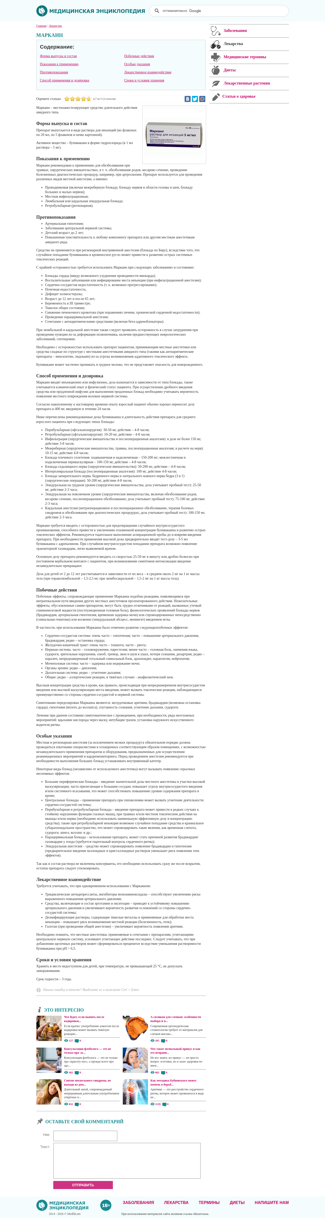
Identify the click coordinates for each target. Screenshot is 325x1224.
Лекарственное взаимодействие (147, 72)
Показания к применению (59, 64)
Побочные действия (139, 56)
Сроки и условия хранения (144, 80)
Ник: (46, 1135)
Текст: (45, 1147)
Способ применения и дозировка (64, 80)
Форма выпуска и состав (58, 56)
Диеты (237, 1209)
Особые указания (137, 64)
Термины (209, 1209)
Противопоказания (54, 72)
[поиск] (219, 11)
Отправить (83, 1191)
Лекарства (176, 1209)
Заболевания (138, 1209)
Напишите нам (272, 1209)
